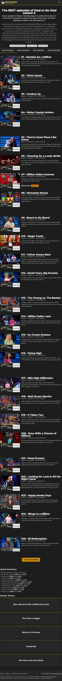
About (8, 673)
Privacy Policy (22, 673)
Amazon (35, 185)
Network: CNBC (31, 46)
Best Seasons (38, 50)
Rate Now (16, 69)
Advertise (14, 673)
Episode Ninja (57, 673)
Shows (2, 673)
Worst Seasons (54, 50)
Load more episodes (31, 559)
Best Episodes (7, 50)
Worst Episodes (23, 50)
